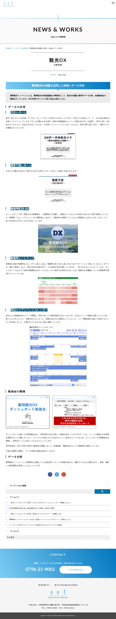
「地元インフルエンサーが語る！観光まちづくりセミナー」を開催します (35, 514)
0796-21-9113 (69, 608)
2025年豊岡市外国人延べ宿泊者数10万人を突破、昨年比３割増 (31, 508)
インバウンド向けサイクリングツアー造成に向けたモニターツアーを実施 (35, 525)
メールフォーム (76, 570)
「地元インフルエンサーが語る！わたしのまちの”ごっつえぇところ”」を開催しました (39, 502)
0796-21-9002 (52, 608)
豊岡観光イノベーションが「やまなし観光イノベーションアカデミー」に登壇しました (40, 519)
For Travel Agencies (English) (66, 585)
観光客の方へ (44, 585)
